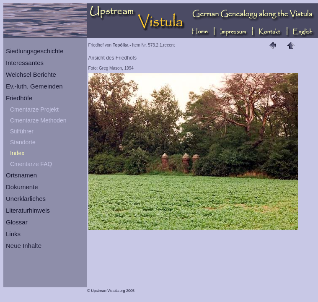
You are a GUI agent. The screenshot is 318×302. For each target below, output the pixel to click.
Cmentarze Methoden (38, 120)
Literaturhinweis (28, 210)
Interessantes (25, 62)
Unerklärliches (26, 198)
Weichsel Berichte (31, 74)
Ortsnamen (21, 175)
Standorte (23, 142)
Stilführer (22, 131)
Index (17, 153)
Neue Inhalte (23, 245)
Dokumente (22, 186)
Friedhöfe (19, 98)
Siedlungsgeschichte (35, 51)
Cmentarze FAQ (31, 164)
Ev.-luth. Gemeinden (34, 86)
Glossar (17, 222)
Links (13, 233)
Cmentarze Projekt (34, 109)
